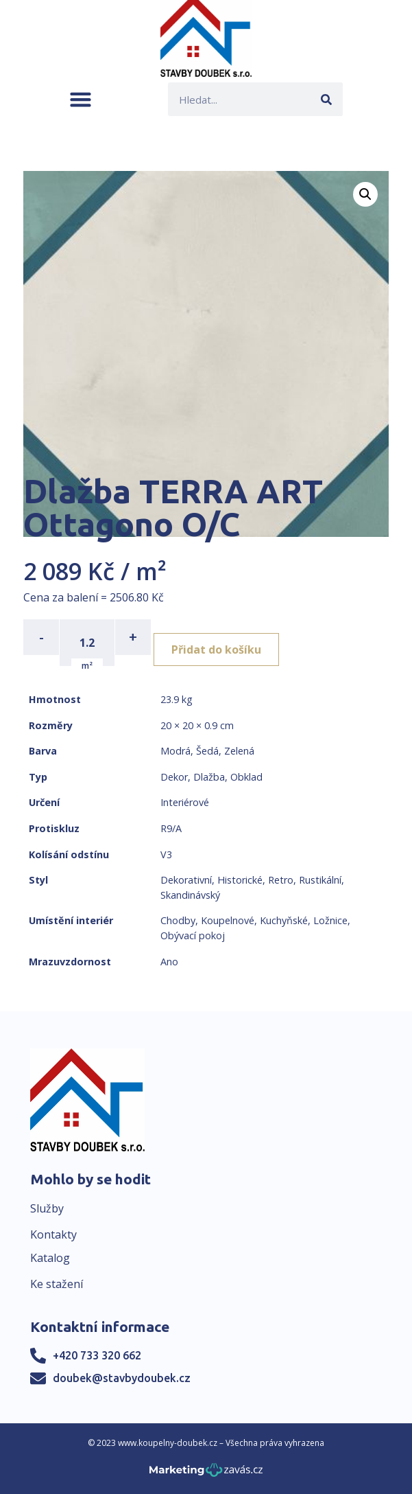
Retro (280, 879)
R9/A (171, 828)
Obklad (246, 776)
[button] (80, 99)
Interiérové (184, 802)
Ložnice (330, 920)
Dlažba (209, 776)
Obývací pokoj (192, 935)
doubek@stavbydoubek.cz (122, 1378)
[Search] (326, 99)
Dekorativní (186, 879)
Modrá (175, 750)
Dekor (174, 776)
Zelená (239, 750)
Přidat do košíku (216, 649)
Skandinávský (190, 894)
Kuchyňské (284, 920)
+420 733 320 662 (97, 1355)
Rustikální (320, 879)
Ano (169, 961)
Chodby (177, 920)
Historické (240, 879)
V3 (166, 854)
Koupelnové (227, 920)
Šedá (207, 750)
